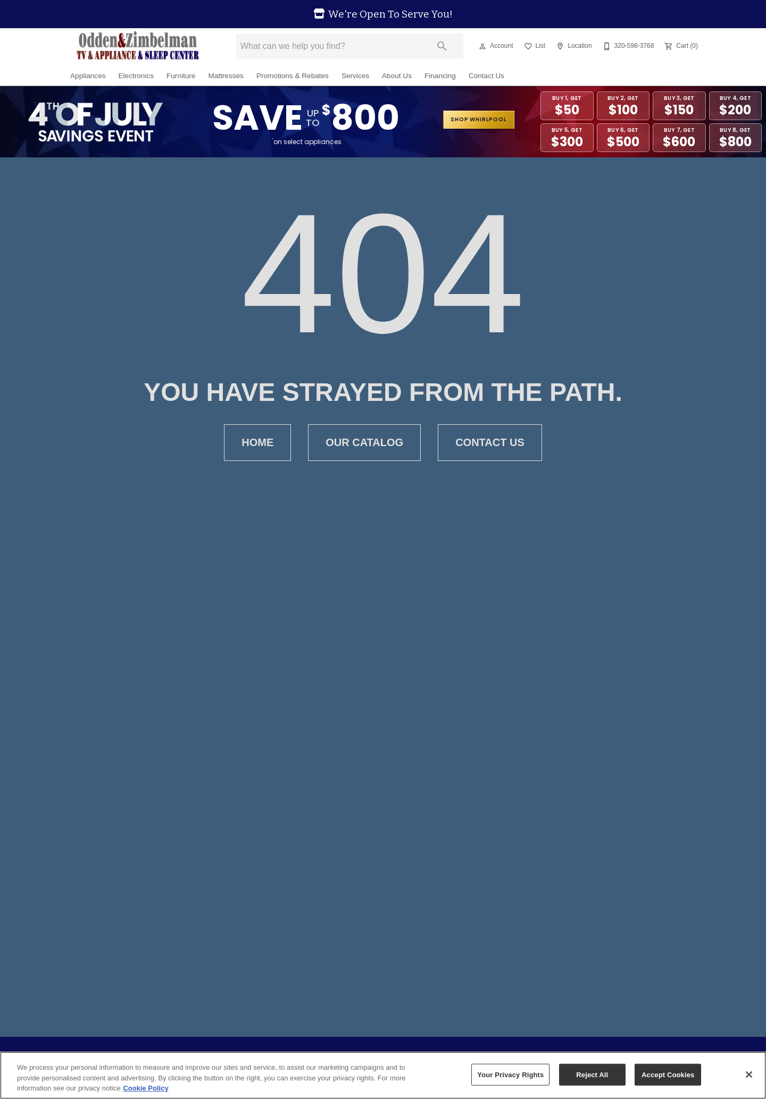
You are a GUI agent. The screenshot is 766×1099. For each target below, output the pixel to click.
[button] (482, 46)
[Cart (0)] (680, 46)
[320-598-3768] (627, 46)
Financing (440, 76)
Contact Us (486, 76)
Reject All (592, 1074)
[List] (534, 46)
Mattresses (225, 76)
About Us (397, 76)
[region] (383, 1075)
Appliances (88, 76)
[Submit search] (442, 46)
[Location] (573, 46)
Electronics (136, 76)
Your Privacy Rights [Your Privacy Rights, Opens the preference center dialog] (510, 1074)
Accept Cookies (668, 1074)
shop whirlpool (478, 119)
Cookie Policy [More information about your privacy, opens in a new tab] (145, 1088)
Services (355, 76)
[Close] (749, 1074)
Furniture (180, 76)
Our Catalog (364, 442)
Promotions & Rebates (292, 76)
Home (257, 442)
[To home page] (137, 46)
